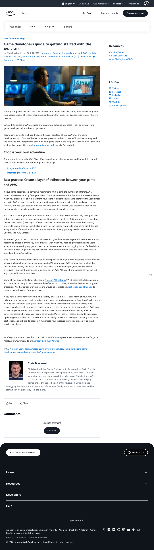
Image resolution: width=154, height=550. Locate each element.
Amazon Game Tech (19, 348)
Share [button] (21, 60)
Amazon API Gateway (55, 280)
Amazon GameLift (118, 55)
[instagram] (118, 530)
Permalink (86, 56)
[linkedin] (113, 530)
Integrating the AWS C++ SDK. (21, 168)
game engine (48, 352)
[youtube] (128, 530)
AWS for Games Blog (14, 38)
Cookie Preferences (38, 537)
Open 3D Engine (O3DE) (121, 59)
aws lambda (57, 348)
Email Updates (117, 105)
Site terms (21, 537)
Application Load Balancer (79, 286)
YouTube (114, 102)
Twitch (114, 98)
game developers (72, 348)
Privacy (9, 537)
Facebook (115, 91)
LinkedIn (114, 95)
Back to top (77, 520)
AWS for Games (116, 52)
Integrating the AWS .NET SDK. (22, 172)
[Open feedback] (150, 275)
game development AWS (29, 352)
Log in (51, 430)
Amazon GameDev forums (46, 340)
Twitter (114, 88)
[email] (138, 530)
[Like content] (9, 403)
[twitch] (123, 530)
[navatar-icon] (146, 3)
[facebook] (109, 530)
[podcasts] (133, 530)
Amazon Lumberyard (43, 145)
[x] (104, 530)
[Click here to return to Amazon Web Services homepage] (10, 15)
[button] (149, 3)
